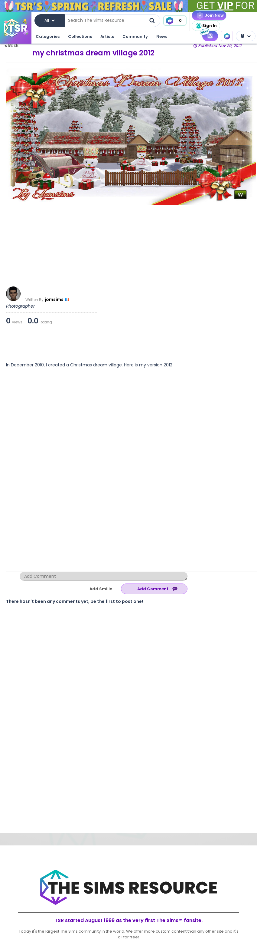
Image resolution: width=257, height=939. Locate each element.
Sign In (206, 25)
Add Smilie (100, 589)
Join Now (214, 15)
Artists (107, 36)
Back (11, 45)
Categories (48, 36)
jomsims (54, 299)
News (161, 36)
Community (135, 36)
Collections (80, 36)
